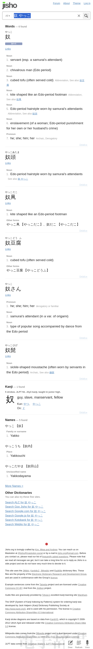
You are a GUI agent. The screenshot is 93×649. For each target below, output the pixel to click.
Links (8, 48)
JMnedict (44, 570)
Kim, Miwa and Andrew (46, 549)
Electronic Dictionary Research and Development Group (59, 574)
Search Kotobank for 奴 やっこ (24, 519)
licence (54, 577)
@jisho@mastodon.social (30, 553)
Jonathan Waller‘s (36, 643)
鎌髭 (51, 372)
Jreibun (40, 588)
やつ (26, 404)
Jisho (9, 5)
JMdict (26, 570)
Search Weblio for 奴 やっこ (22, 524)
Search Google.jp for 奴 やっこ (24, 515)
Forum (56, 3)
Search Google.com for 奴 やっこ (25, 511)
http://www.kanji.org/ (15, 609)
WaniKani (82, 595)
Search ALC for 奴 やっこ (20, 502)
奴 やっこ (23, 178)
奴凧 (18, 99)
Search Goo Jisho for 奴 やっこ (24, 506)
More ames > (14, 486)
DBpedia (40, 633)
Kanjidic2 (34, 570)
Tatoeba (43, 584)
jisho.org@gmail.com (68, 553)
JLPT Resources (54, 643)
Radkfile (58, 570)
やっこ (37, 404)
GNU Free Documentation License (62, 636)
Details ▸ (83, 145)
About (66, 3)
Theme (77, 3)
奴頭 (34, 113)
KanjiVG (54, 619)
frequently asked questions (55, 556)
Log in (87, 3)
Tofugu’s (46, 595)
